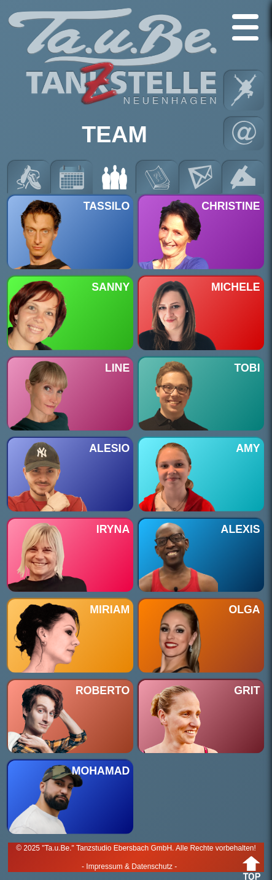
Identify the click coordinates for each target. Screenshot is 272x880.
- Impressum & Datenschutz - (129, 866)
